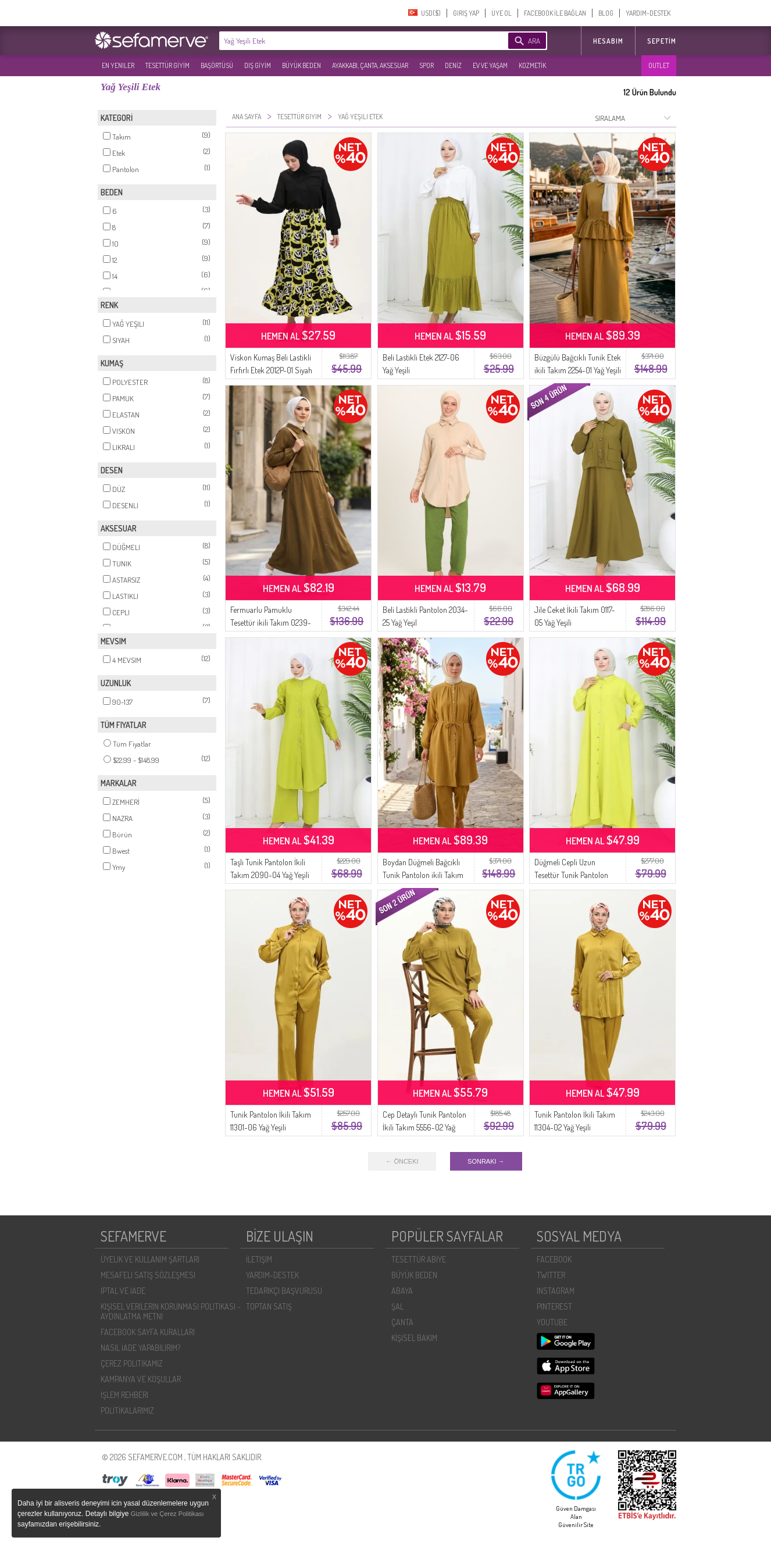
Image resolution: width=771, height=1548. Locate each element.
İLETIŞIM (259, 1259)
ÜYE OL (501, 13)
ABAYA (402, 1291)
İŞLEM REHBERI (124, 1395)
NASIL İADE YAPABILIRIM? (140, 1348)
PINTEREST (554, 1306)
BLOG (605, 13)
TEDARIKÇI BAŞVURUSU (284, 1291)
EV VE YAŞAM (490, 65)
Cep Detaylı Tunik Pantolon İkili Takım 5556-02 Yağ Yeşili (424, 1127)
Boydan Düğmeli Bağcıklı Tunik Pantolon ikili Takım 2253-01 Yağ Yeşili (423, 875)
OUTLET (658, 65)
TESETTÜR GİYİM (167, 65)
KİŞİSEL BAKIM (414, 1338)
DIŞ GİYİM (257, 65)
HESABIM (608, 41)
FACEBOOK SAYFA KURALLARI (148, 1332)
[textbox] (346, 40)
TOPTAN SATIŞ (269, 1306)
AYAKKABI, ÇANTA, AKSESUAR (370, 65)
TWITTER (551, 1275)
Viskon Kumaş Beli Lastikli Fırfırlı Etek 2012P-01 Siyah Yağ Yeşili (271, 370)
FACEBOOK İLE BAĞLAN (555, 13)
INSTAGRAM (555, 1291)
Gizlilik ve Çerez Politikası (167, 1513)
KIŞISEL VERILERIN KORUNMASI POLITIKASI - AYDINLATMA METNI (171, 1311)
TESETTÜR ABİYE (418, 1259)
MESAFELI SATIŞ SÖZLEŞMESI (148, 1275)
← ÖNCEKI (402, 1161)
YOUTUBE (552, 1322)
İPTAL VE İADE (123, 1291)
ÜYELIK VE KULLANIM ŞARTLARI (150, 1259)
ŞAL (397, 1306)
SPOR (426, 65)
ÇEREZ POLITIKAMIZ (132, 1363)
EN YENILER (118, 65)
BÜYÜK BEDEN (301, 65)
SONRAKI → (486, 1161)
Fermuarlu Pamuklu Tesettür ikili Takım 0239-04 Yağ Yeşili (270, 622)
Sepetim (661, 41)
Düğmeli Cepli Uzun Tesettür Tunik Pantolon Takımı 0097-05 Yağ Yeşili (574, 875)
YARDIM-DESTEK (648, 13)
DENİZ (453, 65)
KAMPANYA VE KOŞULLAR (141, 1379)
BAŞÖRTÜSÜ (217, 65)
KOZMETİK (532, 65)
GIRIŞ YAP (466, 13)
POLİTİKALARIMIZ (127, 1410)
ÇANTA (402, 1322)
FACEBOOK (554, 1259)
